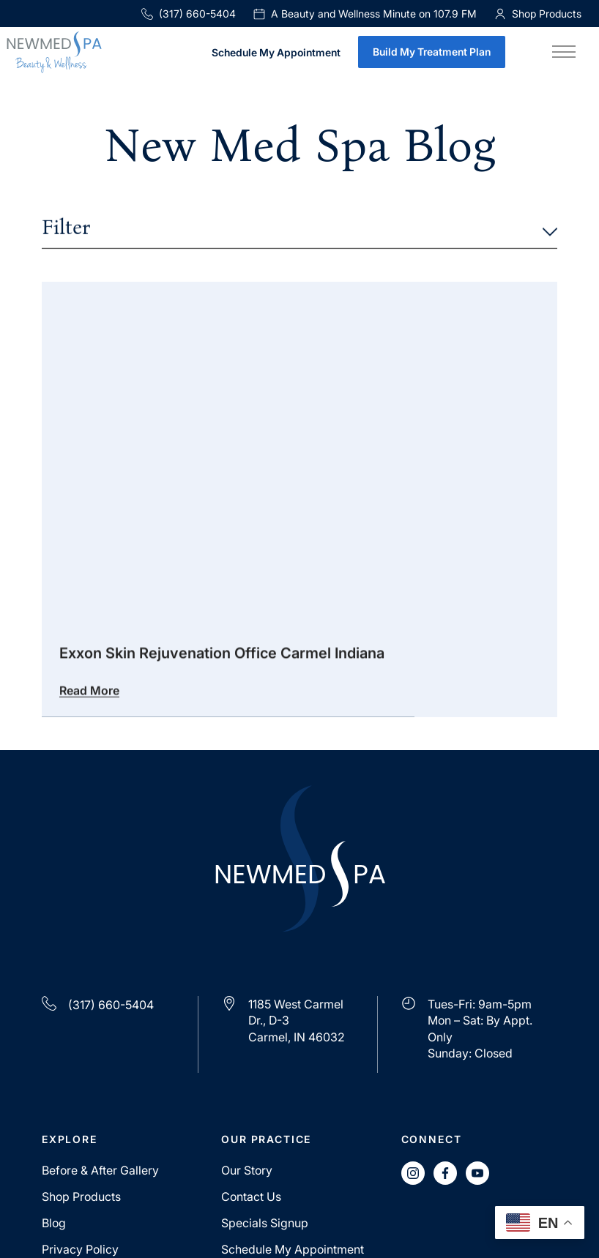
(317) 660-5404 (188, 13)
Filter (299, 229)
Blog (54, 1223)
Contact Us (251, 1196)
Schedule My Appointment (276, 53)
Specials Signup (264, 1223)
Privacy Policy (80, 1249)
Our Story (246, 1170)
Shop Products (81, 1196)
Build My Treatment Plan (432, 51)
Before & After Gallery (100, 1170)
